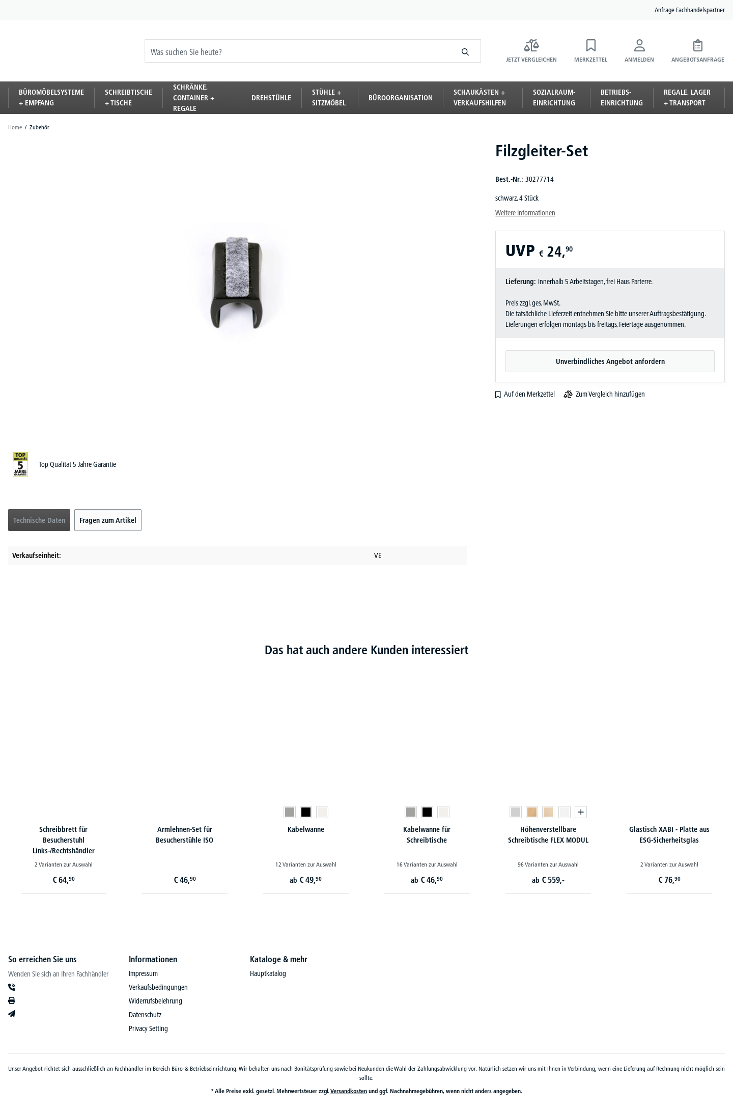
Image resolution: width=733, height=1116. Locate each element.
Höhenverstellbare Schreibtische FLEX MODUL (548, 835)
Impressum (143, 973)
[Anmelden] (639, 58)
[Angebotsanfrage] (698, 58)
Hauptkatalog (268, 973)
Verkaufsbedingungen (158, 987)
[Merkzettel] (591, 58)
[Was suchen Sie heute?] (297, 58)
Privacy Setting (148, 1028)
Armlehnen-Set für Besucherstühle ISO (184, 835)
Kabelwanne (306, 829)
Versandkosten (348, 1091)
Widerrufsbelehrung (155, 1001)
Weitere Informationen (525, 212)
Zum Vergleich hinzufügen (610, 394)
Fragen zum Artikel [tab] (107, 520)
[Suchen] (465, 58)
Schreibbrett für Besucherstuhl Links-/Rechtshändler (64, 840)
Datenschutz (145, 1014)
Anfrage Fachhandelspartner (690, 10)
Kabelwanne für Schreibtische (426, 835)
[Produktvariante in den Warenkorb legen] (581, 812)
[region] (237, 286)
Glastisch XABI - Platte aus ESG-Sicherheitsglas (669, 835)
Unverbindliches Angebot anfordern (610, 361)
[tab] (39, 520)
